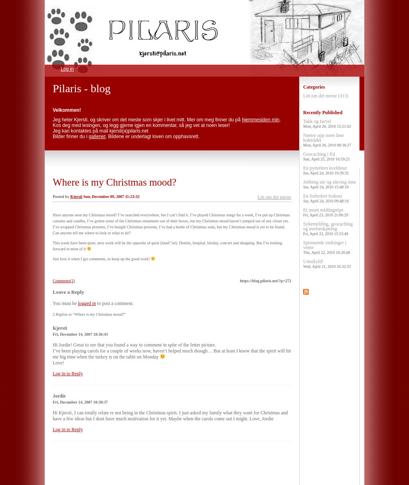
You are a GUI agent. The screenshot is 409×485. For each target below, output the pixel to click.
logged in (87, 303)
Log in (67, 69)
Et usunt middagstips (325, 212)
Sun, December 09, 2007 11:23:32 (111, 196)
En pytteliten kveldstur (326, 170)
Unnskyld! (327, 264)
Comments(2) (64, 281)
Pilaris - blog (82, 88)
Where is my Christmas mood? (115, 182)
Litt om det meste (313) (325, 96)
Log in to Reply (68, 373)
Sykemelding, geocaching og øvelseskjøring (328, 228)
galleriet (97, 136)
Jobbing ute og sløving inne (329, 184)
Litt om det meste (274, 197)
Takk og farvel (327, 124)
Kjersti (76, 196)
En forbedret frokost (326, 198)
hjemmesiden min (261, 120)
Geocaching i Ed (326, 156)
